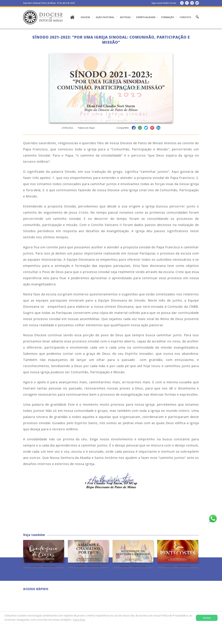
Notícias (125, 17)
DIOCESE (85, 17)
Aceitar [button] (207, 617)
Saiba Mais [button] (79, 619)
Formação (167, 17)
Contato (185, 17)
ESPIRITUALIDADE (146, 17)
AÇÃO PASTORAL (105, 17)
